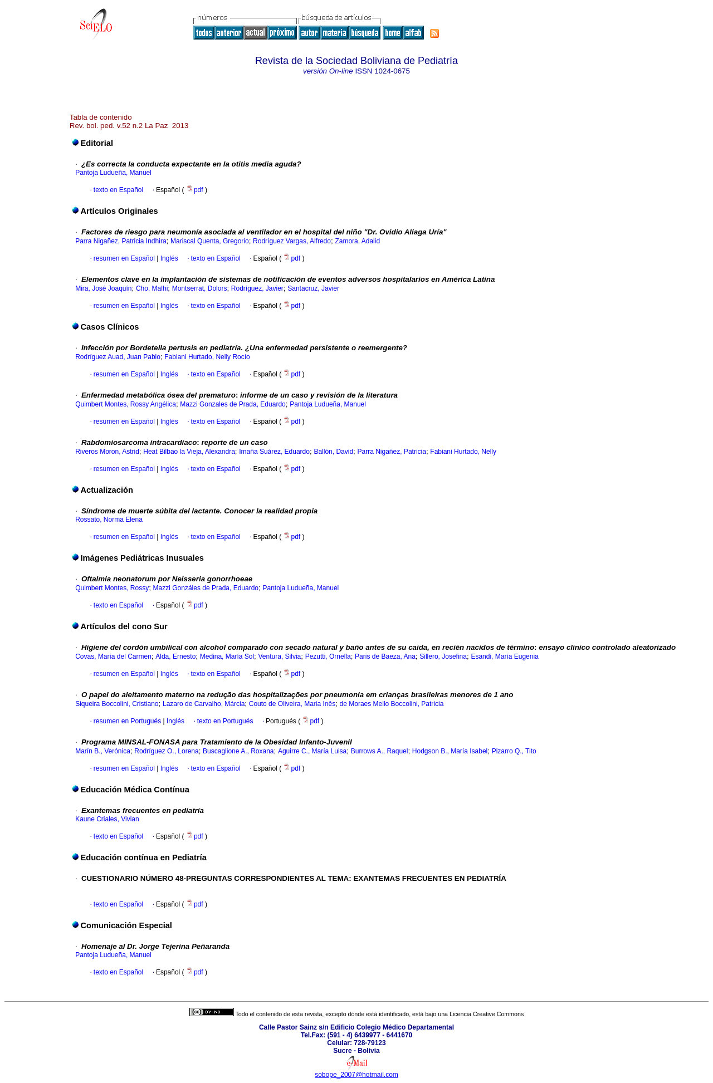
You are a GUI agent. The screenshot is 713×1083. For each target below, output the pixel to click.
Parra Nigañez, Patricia (392, 451)
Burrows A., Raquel (379, 751)
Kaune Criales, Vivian (107, 819)
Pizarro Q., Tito (514, 751)
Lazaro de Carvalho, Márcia (204, 704)
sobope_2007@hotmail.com (356, 1075)
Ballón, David (333, 451)
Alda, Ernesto (175, 656)
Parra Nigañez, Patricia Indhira (120, 241)
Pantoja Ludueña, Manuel (113, 173)
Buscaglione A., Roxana (238, 751)
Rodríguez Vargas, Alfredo (292, 241)
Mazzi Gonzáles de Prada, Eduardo (205, 588)
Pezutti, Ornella (328, 656)
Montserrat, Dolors (199, 288)
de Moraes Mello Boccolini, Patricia (392, 704)
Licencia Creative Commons (487, 1014)
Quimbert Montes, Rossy (112, 588)
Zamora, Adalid (357, 241)
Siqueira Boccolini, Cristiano (116, 704)
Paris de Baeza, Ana (385, 656)
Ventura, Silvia (279, 656)
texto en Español (118, 190)
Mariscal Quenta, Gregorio (209, 241)
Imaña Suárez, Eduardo (274, 451)
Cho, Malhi (152, 288)
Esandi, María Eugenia (504, 656)
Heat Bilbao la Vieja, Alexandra (189, 451)
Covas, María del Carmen (113, 656)
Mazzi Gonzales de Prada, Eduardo (232, 404)
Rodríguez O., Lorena (166, 751)
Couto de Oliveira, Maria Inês (292, 704)
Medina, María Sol (227, 656)
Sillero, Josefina (443, 656)
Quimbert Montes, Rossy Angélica (125, 404)
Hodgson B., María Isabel (449, 751)
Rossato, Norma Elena (109, 519)
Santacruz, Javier (313, 288)
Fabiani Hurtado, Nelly (463, 451)
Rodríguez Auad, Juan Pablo (117, 357)
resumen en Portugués (127, 721)
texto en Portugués (225, 721)
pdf (195, 190)
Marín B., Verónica (102, 751)
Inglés (168, 258)
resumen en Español (124, 258)
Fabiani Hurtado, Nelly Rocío (207, 357)
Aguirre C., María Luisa (312, 751)
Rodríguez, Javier (257, 288)
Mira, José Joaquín (103, 288)
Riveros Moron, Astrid (107, 451)
